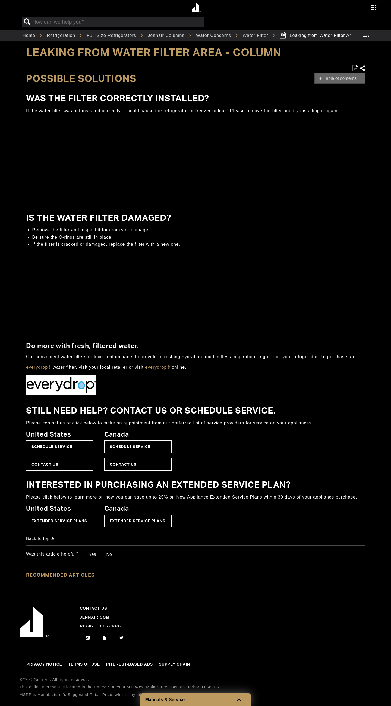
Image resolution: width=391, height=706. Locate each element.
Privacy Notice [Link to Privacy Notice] (44, 664)
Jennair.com (94, 617)
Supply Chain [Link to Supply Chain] (174, 664)
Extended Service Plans (59, 520)
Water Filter (256, 35)
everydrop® (38, 367)
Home (30, 35)
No (109, 554)
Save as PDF (355, 68)
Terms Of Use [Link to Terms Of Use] (84, 664)
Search (27, 22)
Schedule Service (51, 446)
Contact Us (44, 464)
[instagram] (88, 638)
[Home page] (196, 7)
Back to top (38, 538)
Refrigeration (62, 35)
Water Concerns (214, 35)
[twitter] (121, 638)
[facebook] (105, 638)
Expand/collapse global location (366, 34)
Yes (92, 554)
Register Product (102, 626)
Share (362, 68)
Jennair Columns (167, 35)
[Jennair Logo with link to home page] (34, 636)
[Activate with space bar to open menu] (374, 8)
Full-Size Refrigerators (112, 35)
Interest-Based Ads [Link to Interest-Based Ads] (129, 664)
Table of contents (340, 78)
